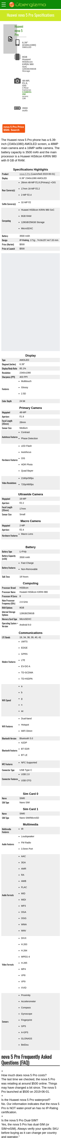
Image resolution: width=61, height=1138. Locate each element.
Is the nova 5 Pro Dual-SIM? (19, 1120)
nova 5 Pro (19, 32)
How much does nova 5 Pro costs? (24, 1075)
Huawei (19, 26)
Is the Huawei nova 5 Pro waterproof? (25, 1100)
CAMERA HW (26, 93)
